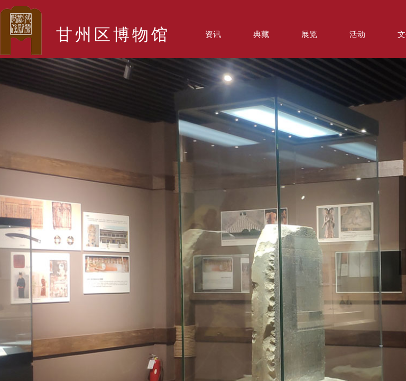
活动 (357, 34)
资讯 (213, 34)
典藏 (261, 34)
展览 (309, 34)
